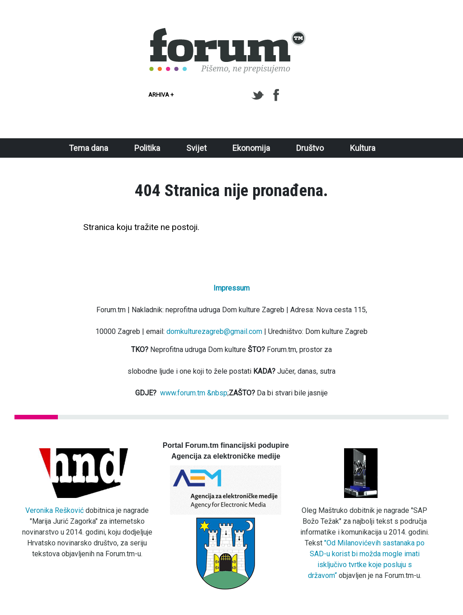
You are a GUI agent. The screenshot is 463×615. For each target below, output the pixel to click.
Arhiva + (161, 94)
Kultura (362, 148)
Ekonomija (251, 148)
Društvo (310, 148)
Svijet (196, 148)
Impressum (231, 288)
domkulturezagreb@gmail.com (214, 331)
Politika (147, 148)
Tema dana (88, 148)
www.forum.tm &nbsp (193, 393)
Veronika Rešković (54, 510)
